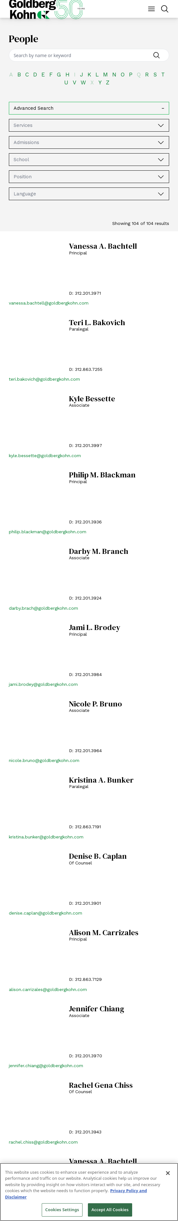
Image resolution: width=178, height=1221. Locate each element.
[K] (91, 75)
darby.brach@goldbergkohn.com (43, 608)
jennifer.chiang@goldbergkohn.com (46, 1065)
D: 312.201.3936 (85, 521)
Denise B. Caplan (98, 856)
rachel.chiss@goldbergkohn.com (43, 1142)
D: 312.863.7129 (85, 979)
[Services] (161, 125)
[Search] (89, 55)
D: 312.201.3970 (85, 1055)
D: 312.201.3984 (85, 674)
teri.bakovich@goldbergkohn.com (44, 379)
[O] (125, 75)
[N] (116, 75)
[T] (165, 75)
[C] (29, 75)
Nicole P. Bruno (95, 704)
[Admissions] (161, 142)
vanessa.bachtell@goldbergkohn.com (49, 302)
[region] (89, 1192)
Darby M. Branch (98, 551)
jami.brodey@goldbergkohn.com (43, 684)
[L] (99, 75)
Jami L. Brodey (94, 628)
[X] (94, 83)
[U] (68, 83)
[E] (45, 75)
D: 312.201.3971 (85, 293)
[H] (69, 75)
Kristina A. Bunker (101, 780)
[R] (149, 75)
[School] (161, 159)
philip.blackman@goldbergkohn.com (47, 531)
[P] (133, 75)
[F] (53, 75)
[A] (13, 75)
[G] (61, 75)
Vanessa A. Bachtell (103, 246)
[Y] (102, 83)
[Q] (141, 75)
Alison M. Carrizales (103, 933)
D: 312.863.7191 (85, 826)
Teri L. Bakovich (97, 323)
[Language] (161, 193)
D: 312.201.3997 (85, 445)
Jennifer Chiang (96, 1009)
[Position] (161, 176)
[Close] (168, 1173)
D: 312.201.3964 (85, 750)
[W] (85, 83)
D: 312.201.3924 (85, 598)
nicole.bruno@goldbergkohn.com (44, 760)
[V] (77, 83)
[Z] (110, 83)
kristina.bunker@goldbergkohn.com (46, 836)
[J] (84, 75)
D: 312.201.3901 (85, 903)
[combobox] (89, 125)
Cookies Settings (62, 1209)
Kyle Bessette (92, 399)
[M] (107, 75)
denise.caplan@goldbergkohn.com (45, 913)
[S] (157, 75)
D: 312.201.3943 (85, 1131)
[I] (77, 75)
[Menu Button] (151, 8)
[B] (21, 75)
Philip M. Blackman (102, 475)
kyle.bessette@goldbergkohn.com (45, 455)
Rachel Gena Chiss (101, 1085)
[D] (37, 75)
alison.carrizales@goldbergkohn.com (48, 989)
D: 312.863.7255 (85, 369)
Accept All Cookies (110, 1209)
